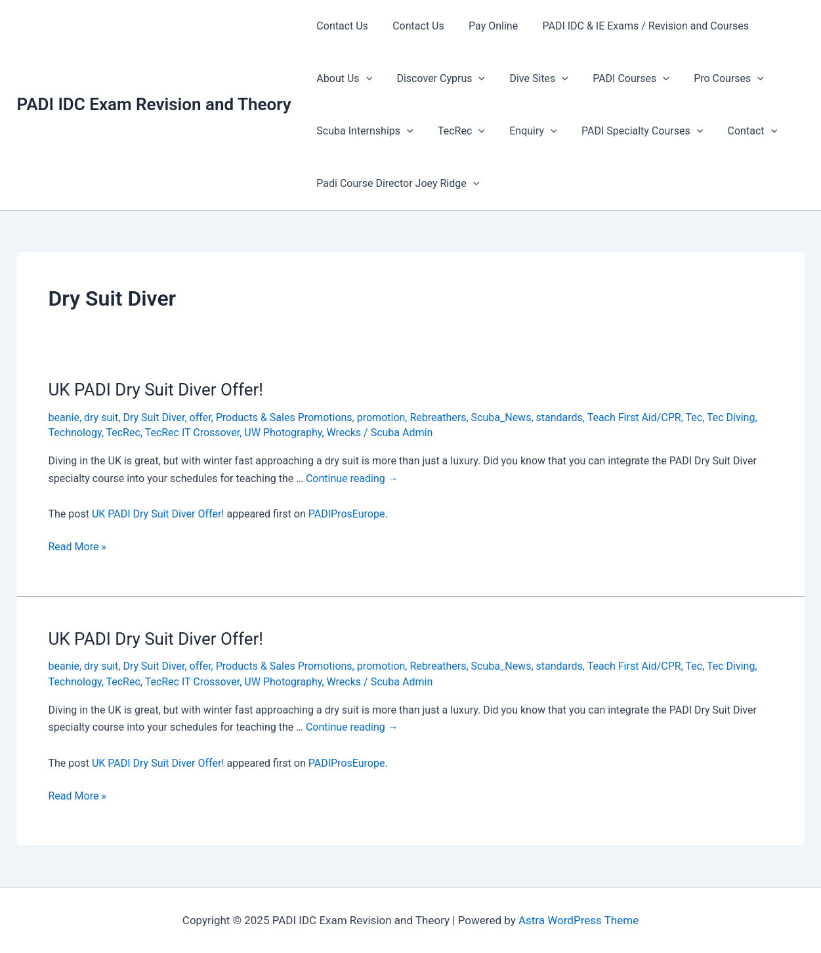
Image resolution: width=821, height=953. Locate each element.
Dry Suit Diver (153, 417)
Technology (75, 432)
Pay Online (484, 26)
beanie (64, 417)
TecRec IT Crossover (192, 432)
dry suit (101, 417)
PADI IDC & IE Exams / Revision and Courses (633, 26)
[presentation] (364, 78)
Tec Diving (731, 417)
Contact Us (341, 26)
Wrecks (344, 432)
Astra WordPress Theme (578, 920)
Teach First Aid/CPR (634, 417)
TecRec (456, 131)
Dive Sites (530, 78)
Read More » (77, 547)
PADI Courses (619, 78)
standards (559, 417)
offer (200, 417)
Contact (737, 131)
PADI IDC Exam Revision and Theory (154, 104)
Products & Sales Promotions (284, 417)
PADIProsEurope (346, 514)
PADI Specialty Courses (629, 131)
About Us (343, 78)
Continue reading (352, 478)
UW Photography (283, 432)
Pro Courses (713, 78)
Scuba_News (501, 417)
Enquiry (524, 131)
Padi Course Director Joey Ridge (396, 183)
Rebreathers (438, 417)
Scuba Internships (363, 131)
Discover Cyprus (435, 78)
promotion (381, 417)
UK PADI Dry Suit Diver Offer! (156, 389)
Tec (694, 417)
